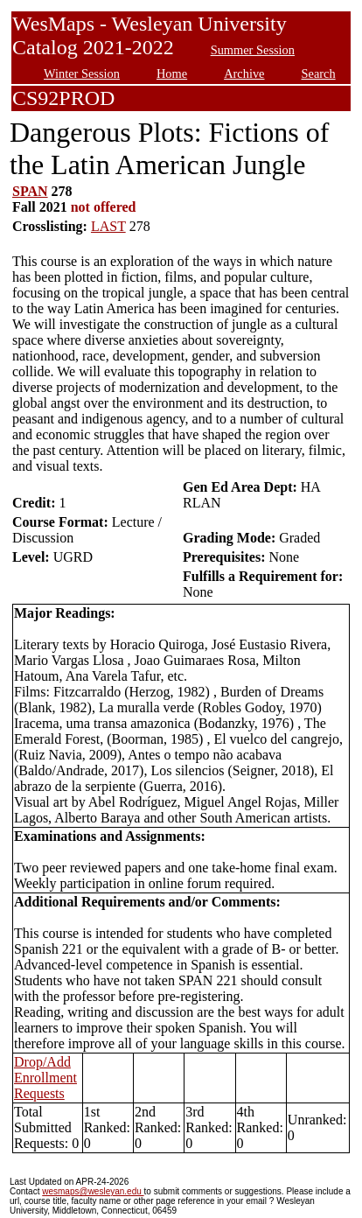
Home (172, 73)
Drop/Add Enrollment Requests (45, 1077)
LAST (108, 226)
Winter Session (82, 73)
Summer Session (253, 50)
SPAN (30, 191)
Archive (244, 73)
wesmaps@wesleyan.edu (92, 1191)
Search (319, 73)
